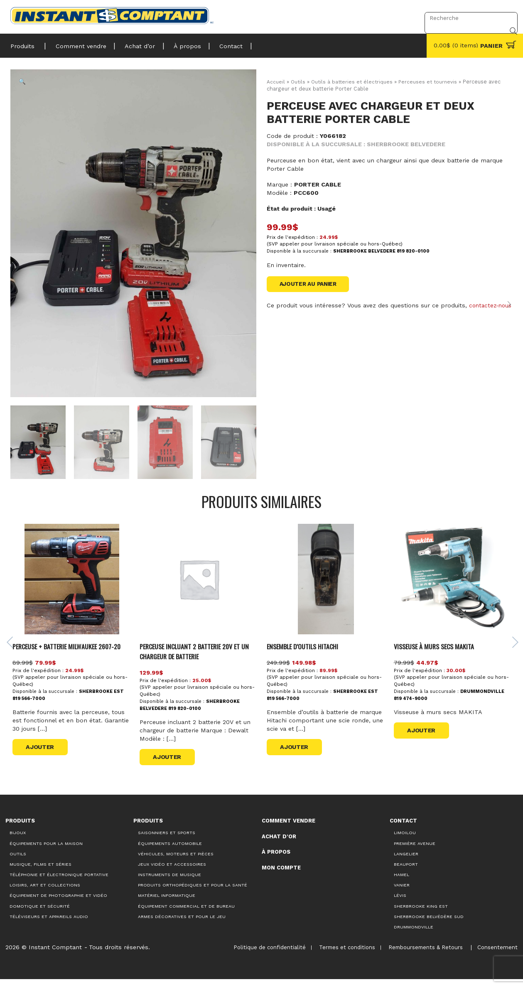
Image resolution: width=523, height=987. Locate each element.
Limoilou (405, 840)
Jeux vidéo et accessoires (172, 871)
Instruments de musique (169, 882)
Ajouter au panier (310, 284)
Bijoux (18, 840)
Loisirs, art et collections (45, 892)
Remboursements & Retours (422, 955)
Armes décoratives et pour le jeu (182, 924)
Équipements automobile (170, 851)
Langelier (406, 861)
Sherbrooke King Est (421, 913)
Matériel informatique (166, 903)
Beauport (406, 871)
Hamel (401, 882)
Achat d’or (133, 43)
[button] (24, 83)
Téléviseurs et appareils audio (49, 924)
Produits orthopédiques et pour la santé (192, 892)
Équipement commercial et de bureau (186, 913)
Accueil (276, 82)
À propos (177, 43)
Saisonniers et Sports (166, 840)
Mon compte (281, 875)
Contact (217, 43)
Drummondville (413, 934)
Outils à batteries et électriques (354, 82)
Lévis (400, 903)
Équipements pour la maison (46, 851)
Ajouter (44, 754)
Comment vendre (77, 43)
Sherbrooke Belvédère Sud (429, 924)
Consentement (496, 954)
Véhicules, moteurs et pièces (176, 861)
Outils (298, 82)
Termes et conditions (343, 955)
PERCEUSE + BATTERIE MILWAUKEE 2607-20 (75, 653)
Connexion (396, 18)
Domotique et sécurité (40, 913)
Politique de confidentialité (264, 955)
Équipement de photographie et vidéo (58, 903)
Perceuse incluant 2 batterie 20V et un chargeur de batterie (201, 658)
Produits (22, 43)
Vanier (402, 892)
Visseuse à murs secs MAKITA (437, 653)
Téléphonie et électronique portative (59, 882)
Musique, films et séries (40, 871)
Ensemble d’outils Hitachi (307, 653)
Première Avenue (414, 851)
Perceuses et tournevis (432, 82)
